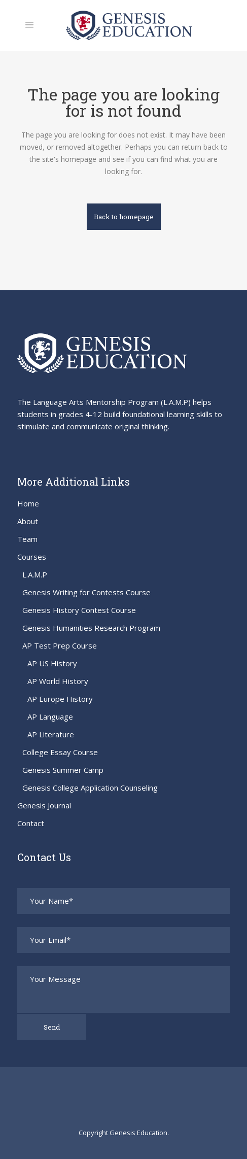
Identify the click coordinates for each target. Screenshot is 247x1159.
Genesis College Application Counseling (90, 787)
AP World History (57, 681)
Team (27, 539)
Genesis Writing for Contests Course (86, 592)
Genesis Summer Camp (62, 770)
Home (28, 503)
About (27, 521)
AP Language (50, 716)
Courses (31, 557)
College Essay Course (60, 752)
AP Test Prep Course (59, 645)
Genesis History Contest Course (79, 610)
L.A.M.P (34, 574)
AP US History (52, 663)
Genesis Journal (44, 805)
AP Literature (50, 734)
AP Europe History (60, 699)
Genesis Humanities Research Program (91, 628)
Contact (30, 823)
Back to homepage (124, 216)
